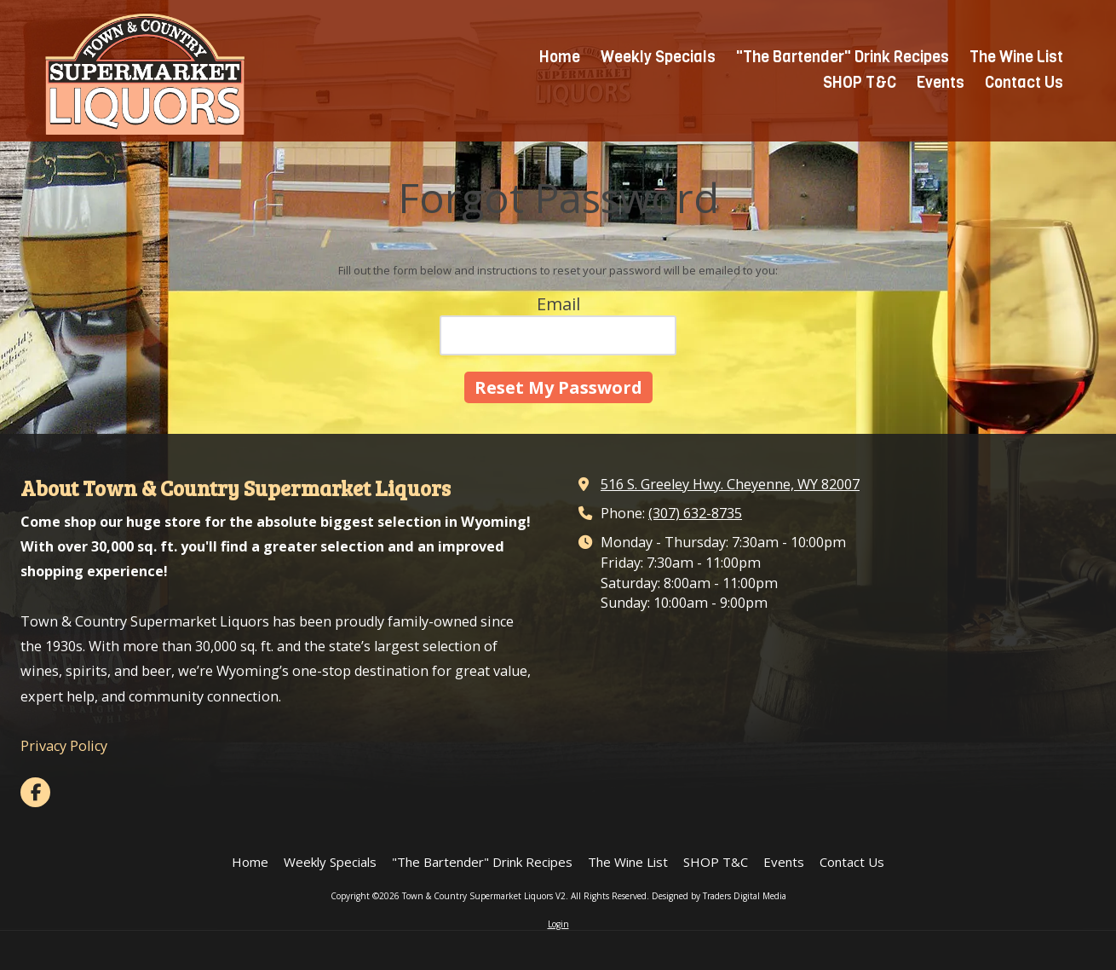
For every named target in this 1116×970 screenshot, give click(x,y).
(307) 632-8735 (695, 513)
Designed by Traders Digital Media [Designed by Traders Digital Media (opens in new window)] (719, 896)
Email (558, 303)
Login (558, 924)
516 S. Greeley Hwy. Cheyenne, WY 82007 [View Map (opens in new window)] (730, 484)
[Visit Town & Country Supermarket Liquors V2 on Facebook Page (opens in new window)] (35, 792)
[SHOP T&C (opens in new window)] (859, 83)
